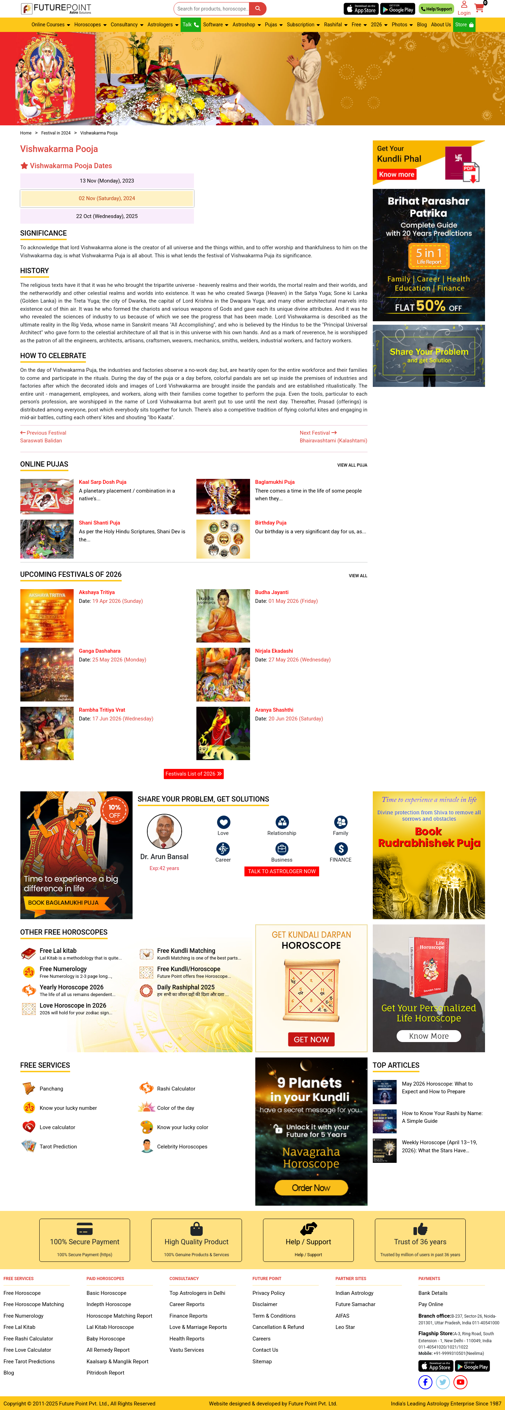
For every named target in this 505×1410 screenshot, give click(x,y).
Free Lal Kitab (19, 1326)
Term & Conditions (274, 1314)
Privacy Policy (268, 1292)
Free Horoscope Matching (34, 1303)
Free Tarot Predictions (29, 1360)
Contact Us (265, 1348)
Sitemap (262, 1360)
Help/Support (436, 9)
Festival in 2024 (56, 133)
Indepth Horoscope (109, 1303)
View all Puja (352, 465)
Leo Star (345, 1326)
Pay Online (430, 1303)
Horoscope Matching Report (120, 1314)
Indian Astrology (354, 1292)
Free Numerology (23, 1314)
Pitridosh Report (105, 1371)
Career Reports (186, 1303)
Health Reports (186, 1337)
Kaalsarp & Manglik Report (118, 1360)
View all (358, 575)
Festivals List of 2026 (194, 774)
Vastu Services (186, 1348)
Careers (261, 1337)
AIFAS (343, 1314)
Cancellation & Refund (278, 1326)
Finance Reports (188, 1314)
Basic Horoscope (107, 1292)
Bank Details (432, 1292)
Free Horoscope (22, 1292)
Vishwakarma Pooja (98, 133)
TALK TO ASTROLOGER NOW (282, 871)
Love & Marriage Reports (198, 1326)
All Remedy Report (108, 1348)
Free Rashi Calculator (28, 1337)
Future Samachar (356, 1303)
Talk (191, 24)
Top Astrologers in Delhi (197, 1292)
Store (464, 24)
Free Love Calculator (27, 1348)
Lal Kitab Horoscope (110, 1326)
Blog (422, 24)
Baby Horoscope (106, 1337)
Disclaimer (264, 1303)
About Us (441, 24)
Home (26, 133)
